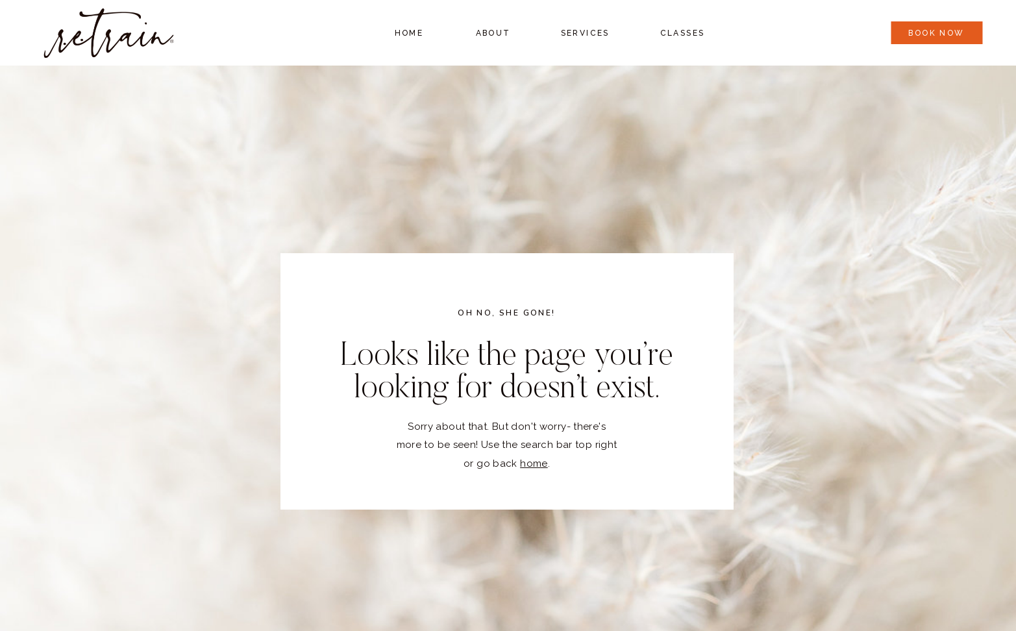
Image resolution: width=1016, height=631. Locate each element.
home (534, 463)
